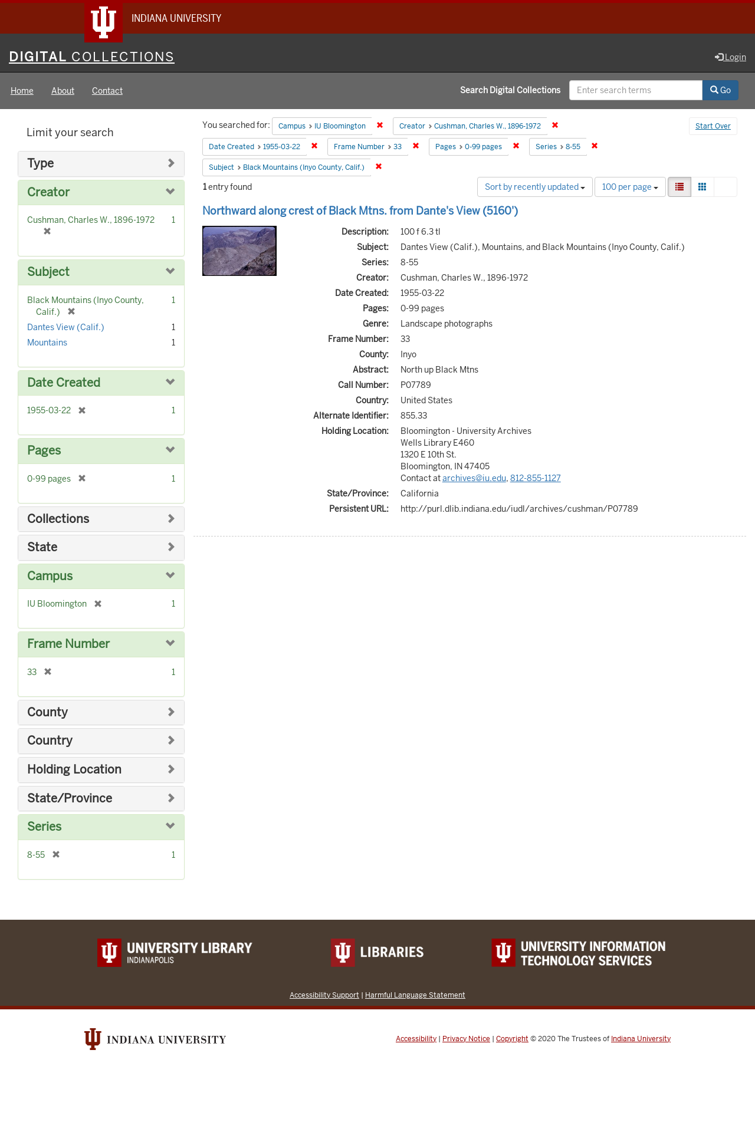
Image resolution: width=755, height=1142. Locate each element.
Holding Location (74, 769)
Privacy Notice (466, 1039)
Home (22, 90)
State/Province (69, 798)
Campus (50, 576)
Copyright (512, 1039)
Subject (48, 272)
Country (50, 740)
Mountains (47, 342)
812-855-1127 (535, 478)
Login (730, 57)
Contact (107, 90)
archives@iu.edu (474, 478)
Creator (48, 192)
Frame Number (68, 644)
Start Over (713, 126)
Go (720, 90)
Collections (58, 519)
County (47, 712)
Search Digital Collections (510, 90)
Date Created (63, 383)
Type (40, 163)
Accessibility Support (324, 994)
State (42, 547)
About (62, 90)
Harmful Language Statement (415, 994)
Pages (44, 450)
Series (44, 827)
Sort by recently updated (535, 187)
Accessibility (416, 1039)
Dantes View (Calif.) (65, 327)
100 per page (630, 187)
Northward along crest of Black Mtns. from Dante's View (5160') (360, 211)
